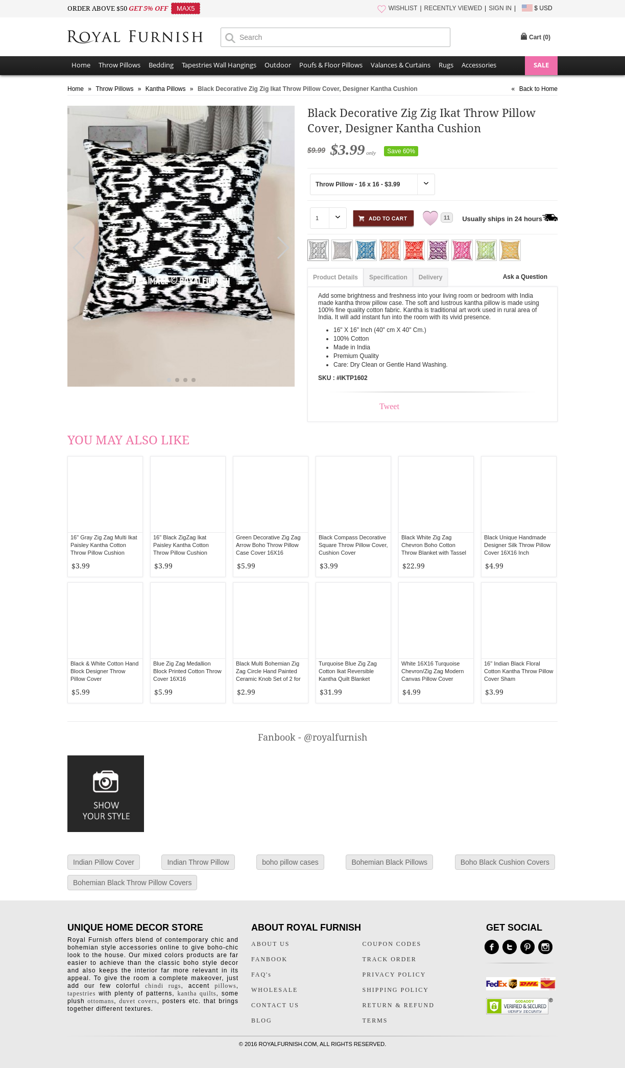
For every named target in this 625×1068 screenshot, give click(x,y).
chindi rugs (163, 985)
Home (80, 64)
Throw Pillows (119, 64)
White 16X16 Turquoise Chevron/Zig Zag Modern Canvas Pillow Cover (432, 671)
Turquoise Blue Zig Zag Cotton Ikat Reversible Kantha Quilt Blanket (348, 671)
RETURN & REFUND (399, 1005)
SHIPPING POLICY (396, 989)
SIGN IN (500, 8)
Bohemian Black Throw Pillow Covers (132, 883)
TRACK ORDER (390, 959)
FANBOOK (269, 959)
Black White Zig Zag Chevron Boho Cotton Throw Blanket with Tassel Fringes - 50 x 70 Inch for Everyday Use (433, 552)
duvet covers (138, 1001)
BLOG (261, 1020)
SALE (541, 64)
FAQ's (261, 974)
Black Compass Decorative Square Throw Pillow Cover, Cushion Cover (353, 545)
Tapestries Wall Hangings (219, 64)
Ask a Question (525, 276)
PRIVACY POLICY (394, 974)
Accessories (479, 64)
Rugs (446, 64)
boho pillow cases (290, 862)
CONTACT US (275, 1005)
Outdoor (278, 64)
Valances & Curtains (400, 64)
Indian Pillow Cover (103, 862)
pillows (225, 985)
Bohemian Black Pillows (389, 862)
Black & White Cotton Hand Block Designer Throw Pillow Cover (104, 671)
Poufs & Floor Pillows (331, 64)
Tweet (389, 406)
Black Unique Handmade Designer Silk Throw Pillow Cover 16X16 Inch (517, 545)
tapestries (81, 993)
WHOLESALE (274, 989)
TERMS (375, 1020)
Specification (388, 277)
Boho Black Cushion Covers (505, 862)
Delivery (431, 277)
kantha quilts (196, 993)
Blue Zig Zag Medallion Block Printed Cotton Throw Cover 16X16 (187, 671)
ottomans (100, 1001)
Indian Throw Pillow (198, 862)
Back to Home (538, 88)
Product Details (335, 277)
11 (447, 218)
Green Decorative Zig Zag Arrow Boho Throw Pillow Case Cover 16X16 (268, 545)
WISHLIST (403, 8)
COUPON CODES (392, 943)
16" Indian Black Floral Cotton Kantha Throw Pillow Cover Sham (519, 671)
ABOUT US (270, 943)
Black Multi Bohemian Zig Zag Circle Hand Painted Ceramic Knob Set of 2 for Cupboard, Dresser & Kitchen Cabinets (268, 678)
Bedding (161, 64)
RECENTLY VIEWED (453, 8)
